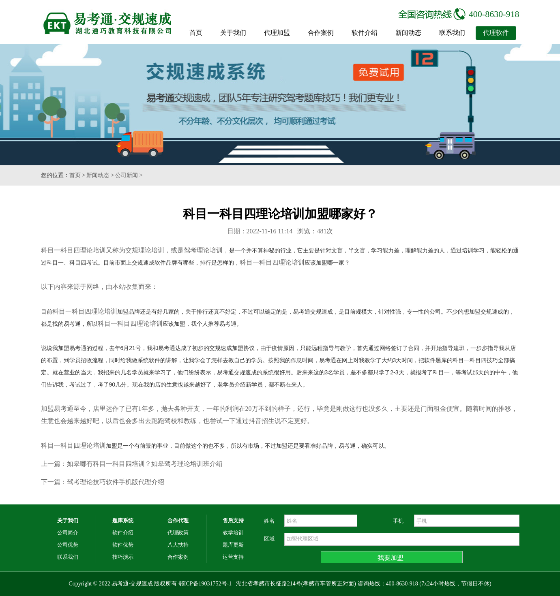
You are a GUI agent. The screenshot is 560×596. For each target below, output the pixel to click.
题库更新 (233, 545)
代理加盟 (277, 32)
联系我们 (452, 32)
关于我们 (233, 32)
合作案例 (321, 32)
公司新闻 (126, 175)
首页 (195, 32)
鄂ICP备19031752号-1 (205, 584)
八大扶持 (178, 545)
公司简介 (67, 533)
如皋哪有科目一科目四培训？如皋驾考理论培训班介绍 (145, 463)
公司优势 (67, 545)
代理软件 (496, 32)
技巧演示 (122, 557)
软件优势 (122, 545)
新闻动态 (408, 32)
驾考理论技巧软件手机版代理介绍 (115, 482)
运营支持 (233, 557)
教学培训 (233, 533)
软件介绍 (365, 32)
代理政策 (178, 533)
